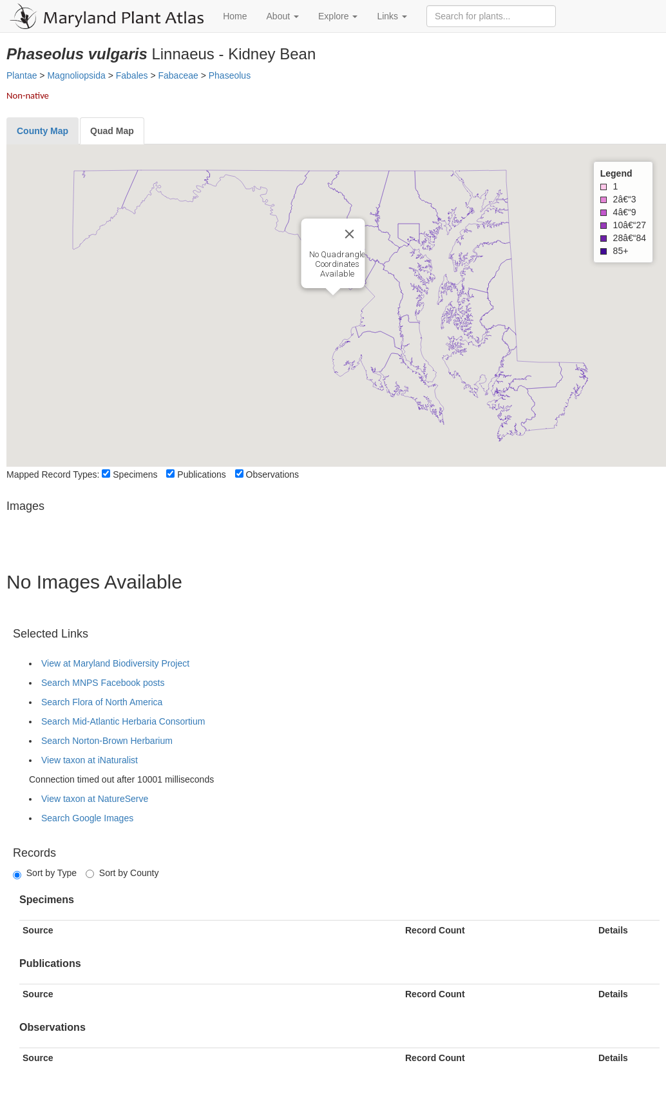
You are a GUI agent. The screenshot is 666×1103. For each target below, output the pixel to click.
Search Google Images (87, 818)
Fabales (132, 75)
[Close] (349, 234)
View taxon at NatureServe (94, 799)
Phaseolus (230, 75)
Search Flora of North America (101, 702)
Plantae (21, 75)
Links (392, 16)
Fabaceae (178, 75)
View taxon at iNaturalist (89, 760)
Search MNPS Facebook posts (102, 683)
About (283, 16)
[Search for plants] (491, 16)
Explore (337, 16)
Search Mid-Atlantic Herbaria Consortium (123, 721)
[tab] (42, 130)
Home (235, 16)
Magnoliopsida (76, 75)
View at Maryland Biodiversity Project (115, 663)
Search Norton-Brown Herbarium (107, 741)
